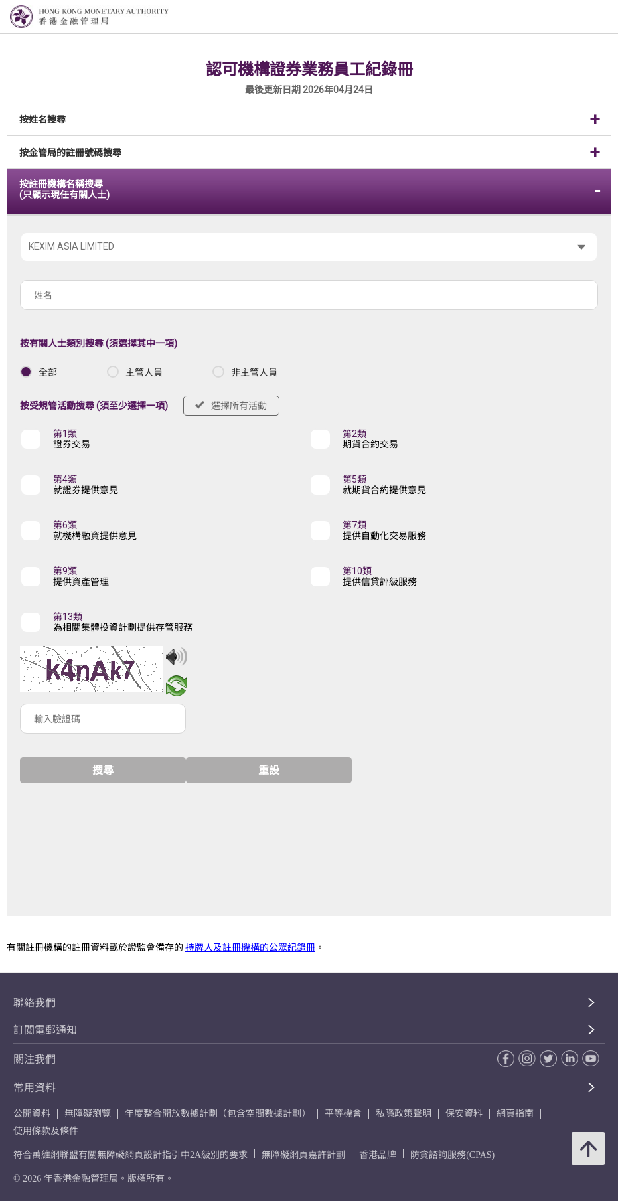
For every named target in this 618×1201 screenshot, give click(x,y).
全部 (48, 372)
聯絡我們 (34, 1002)
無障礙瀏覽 (87, 1114)
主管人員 (144, 372)
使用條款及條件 (45, 1131)
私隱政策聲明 (403, 1114)
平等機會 (343, 1114)
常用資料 (34, 1087)
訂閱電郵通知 (45, 1030)
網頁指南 (515, 1114)
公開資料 (31, 1114)
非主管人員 (254, 372)
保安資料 (464, 1114)
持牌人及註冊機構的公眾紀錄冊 (250, 947)
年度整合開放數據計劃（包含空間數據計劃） (218, 1114)
